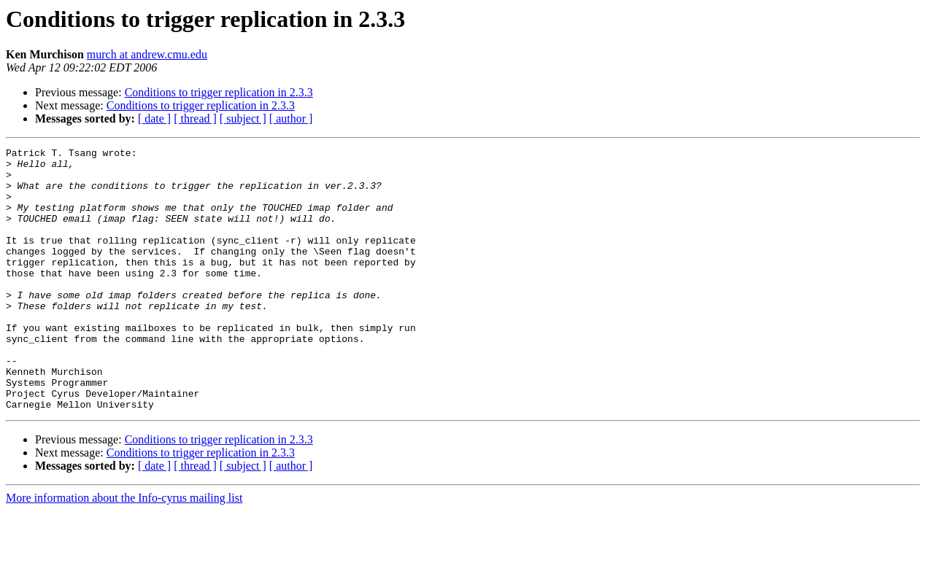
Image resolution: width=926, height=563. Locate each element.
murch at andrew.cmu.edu (147, 54)
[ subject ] (243, 118)
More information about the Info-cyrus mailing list (124, 550)
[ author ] (291, 118)
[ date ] (154, 118)
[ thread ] (195, 118)
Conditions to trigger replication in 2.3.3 (219, 92)
